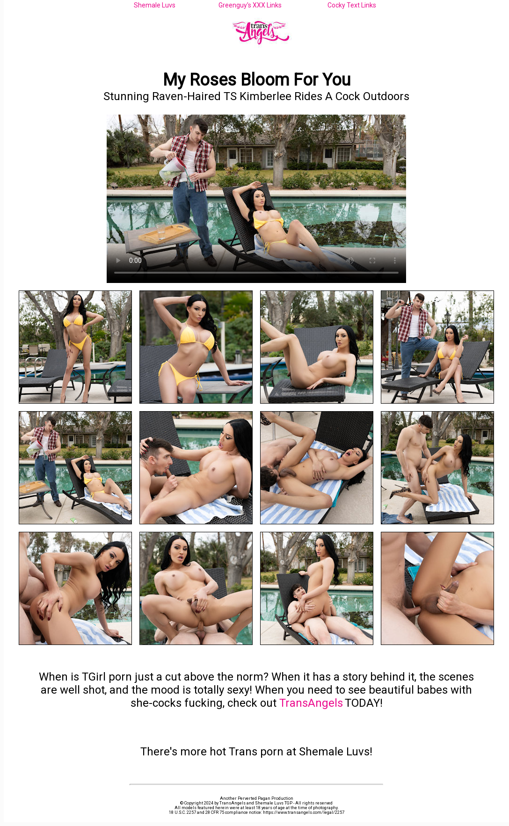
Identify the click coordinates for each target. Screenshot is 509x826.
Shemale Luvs (154, 5)
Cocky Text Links (351, 5)
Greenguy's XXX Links (250, 5)
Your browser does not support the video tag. (256, 199)
